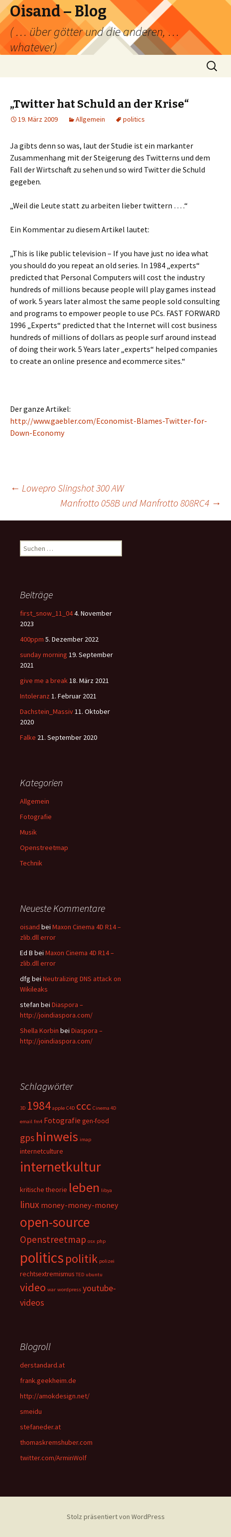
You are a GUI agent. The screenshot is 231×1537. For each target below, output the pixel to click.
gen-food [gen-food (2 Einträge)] (95, 1120)
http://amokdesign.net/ (55, 1395)
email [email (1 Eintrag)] (26, 1121)
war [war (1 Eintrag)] (51, 1289)
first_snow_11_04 (46, 613)
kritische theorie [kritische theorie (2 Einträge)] (43, 1189)
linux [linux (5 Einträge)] (29, 1204)
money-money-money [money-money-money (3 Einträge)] (79, 1205)
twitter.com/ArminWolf (53, 1457)
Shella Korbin (39, 1030)
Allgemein (90, 119)
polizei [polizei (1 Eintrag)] (107, 1261)
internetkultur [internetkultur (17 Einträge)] (60, 1167)
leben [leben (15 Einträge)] (84, 1187)
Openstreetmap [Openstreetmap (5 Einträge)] (53, 1239)
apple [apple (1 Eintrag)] (58, 1108)
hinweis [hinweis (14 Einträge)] (57, 1136)
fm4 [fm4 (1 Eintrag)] (38, 1121)
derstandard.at (42, 1365)
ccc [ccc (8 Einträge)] (83, 1106)
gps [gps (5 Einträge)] (27, 1138)
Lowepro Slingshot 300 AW (67, 488)
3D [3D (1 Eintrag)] (22, 1108)
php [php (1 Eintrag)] (101, 1241)
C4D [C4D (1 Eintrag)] (70, 1108)
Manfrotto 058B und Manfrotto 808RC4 (140, 503)
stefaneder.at (40, 1426)
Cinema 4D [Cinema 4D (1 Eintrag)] (104, 1108)
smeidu (31, 1411)
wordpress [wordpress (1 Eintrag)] (69, 1289)
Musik (28, 832)
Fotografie (36, 816)
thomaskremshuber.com (56, 1442)
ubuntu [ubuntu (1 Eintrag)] (94, 1274)
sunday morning (43, 654)
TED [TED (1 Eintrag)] (80, 1274)
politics (134, 119)
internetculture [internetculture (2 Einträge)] (41, 1151)
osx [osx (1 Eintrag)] (91, 1241)
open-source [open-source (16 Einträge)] (55, 1221)
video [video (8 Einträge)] (33, 1287)
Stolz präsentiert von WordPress (116, 1516)
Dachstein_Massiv (46, 711)
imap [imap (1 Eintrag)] (85, 1139)
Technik (31, 862)
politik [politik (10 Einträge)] (81, 1258)
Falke (28, 737)
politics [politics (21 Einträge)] (42, 1257)
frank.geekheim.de (48, 1380)
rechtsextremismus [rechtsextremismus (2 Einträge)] (47, 1273)
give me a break (44, 680)
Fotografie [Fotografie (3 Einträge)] (62, 1120)
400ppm (32, 639)
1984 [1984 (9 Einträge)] (39, 1105)
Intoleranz (35, 695)
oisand (30, 926)
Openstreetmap (44, 847)
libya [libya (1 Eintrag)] (106, 1190)
